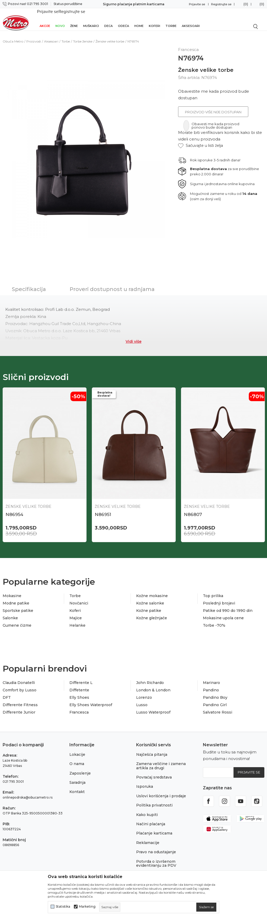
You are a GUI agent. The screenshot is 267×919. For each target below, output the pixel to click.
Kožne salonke (150, 598)
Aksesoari (191, 19)
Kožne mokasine (152, 590)
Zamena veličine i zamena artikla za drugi (161, 760)
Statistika (63, 906)
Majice (75, 613)
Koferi (154, 19)
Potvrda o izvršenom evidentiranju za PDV (156, 858)
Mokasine (12, 590)
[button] (200, 140)
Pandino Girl (215, 699)
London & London (153, 685)
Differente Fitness (20, 699)
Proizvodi (33, 35)
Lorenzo (144, 692)
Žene (74, 19)
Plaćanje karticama (154, 828)
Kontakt (77, 786)
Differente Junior (19, 707)
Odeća (123, 19)
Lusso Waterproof (153, 707)
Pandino (211, 685)
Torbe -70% (214, 620)
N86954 (14, 508)
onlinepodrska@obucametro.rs (28, 792)
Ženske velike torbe (110, 35)
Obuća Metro (13, 35)
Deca (108, 19)
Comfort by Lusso (19, 685)
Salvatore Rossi (217, 707)
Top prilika (213, 590)
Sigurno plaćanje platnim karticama (133, 4)
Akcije (45, 19)
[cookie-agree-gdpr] (206, 907)
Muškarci (91, 19)
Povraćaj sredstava (154, 772)
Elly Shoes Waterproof (90, 699)
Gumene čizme (17, 620)
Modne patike (16, 598)
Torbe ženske (82, 35)
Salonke (10, 613)
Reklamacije (147, 837)
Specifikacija (29, 283)
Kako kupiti (147, 809)
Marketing (87, 906)
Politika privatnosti (154, 800)
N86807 (193, 508)
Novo (60, 19)
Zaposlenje (80, 768)
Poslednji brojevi (219, 598)
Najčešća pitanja (151, 749)
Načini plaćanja (150, 818)
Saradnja (77, 777)
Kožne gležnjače (151, 613)
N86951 (103, 508)
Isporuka (144, 781)
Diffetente (79, 685)
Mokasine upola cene (223, 613)
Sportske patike (18, 605)
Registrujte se (221, 4)
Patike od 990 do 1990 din (227, 605)
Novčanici (78, 598)
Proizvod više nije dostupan (213, 106)
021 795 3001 (13, 776)
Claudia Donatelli (19, 677)
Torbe (171, 19)
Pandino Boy (215, 692)
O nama (76, 758)
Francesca (79, 707)
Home (139, 19)
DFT (7, 692)
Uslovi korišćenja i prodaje (161, 790)
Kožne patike (148, 605)
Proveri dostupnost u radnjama (112, 283)
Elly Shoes (79, 692)
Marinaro (211, 677)
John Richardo (150, 677)
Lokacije (77, 749)
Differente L (81, 677)
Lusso (141, 699)
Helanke (77, 620)
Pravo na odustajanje (156, 847)
